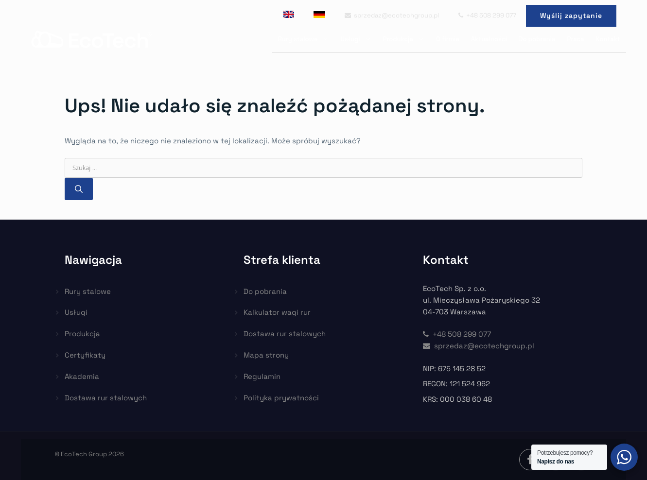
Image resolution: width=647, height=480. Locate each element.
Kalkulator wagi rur (277, 312)
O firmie (447, 39)
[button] (19, 460)
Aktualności (489, 39)
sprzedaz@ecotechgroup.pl (392, 15)
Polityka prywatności (281, 397)
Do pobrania (537, 39)
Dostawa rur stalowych (106, 397)
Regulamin (262, 376)
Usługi (358, 39)
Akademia (82, 376)
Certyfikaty (85, 355)
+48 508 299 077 (487, 15)
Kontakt (608, 39)
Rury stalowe (306, 39)
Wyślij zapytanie (571, 15)
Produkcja (406, 39)
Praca (575, 39)
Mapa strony (266, 355)
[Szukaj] (79, 189)
